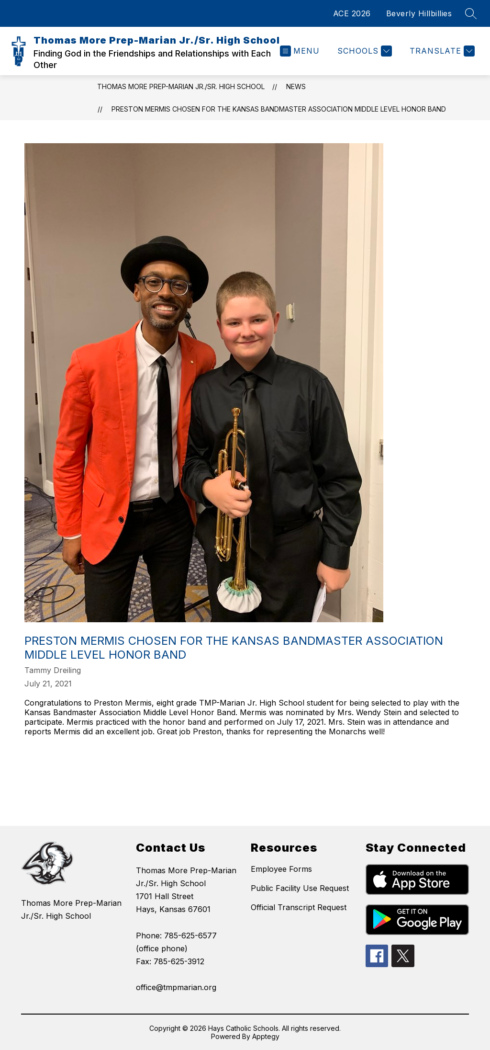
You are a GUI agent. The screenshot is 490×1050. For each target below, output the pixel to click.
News (296, 86)
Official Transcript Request (298, 907)
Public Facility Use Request (300, 888)
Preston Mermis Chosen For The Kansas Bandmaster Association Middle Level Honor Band (278, 109)
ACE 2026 (352, 13)
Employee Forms (281, 869)
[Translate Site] (441, 51)
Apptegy (265, 1036)
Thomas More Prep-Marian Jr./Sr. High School (181, 86)
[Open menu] (300, 51)
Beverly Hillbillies (419, 13)
